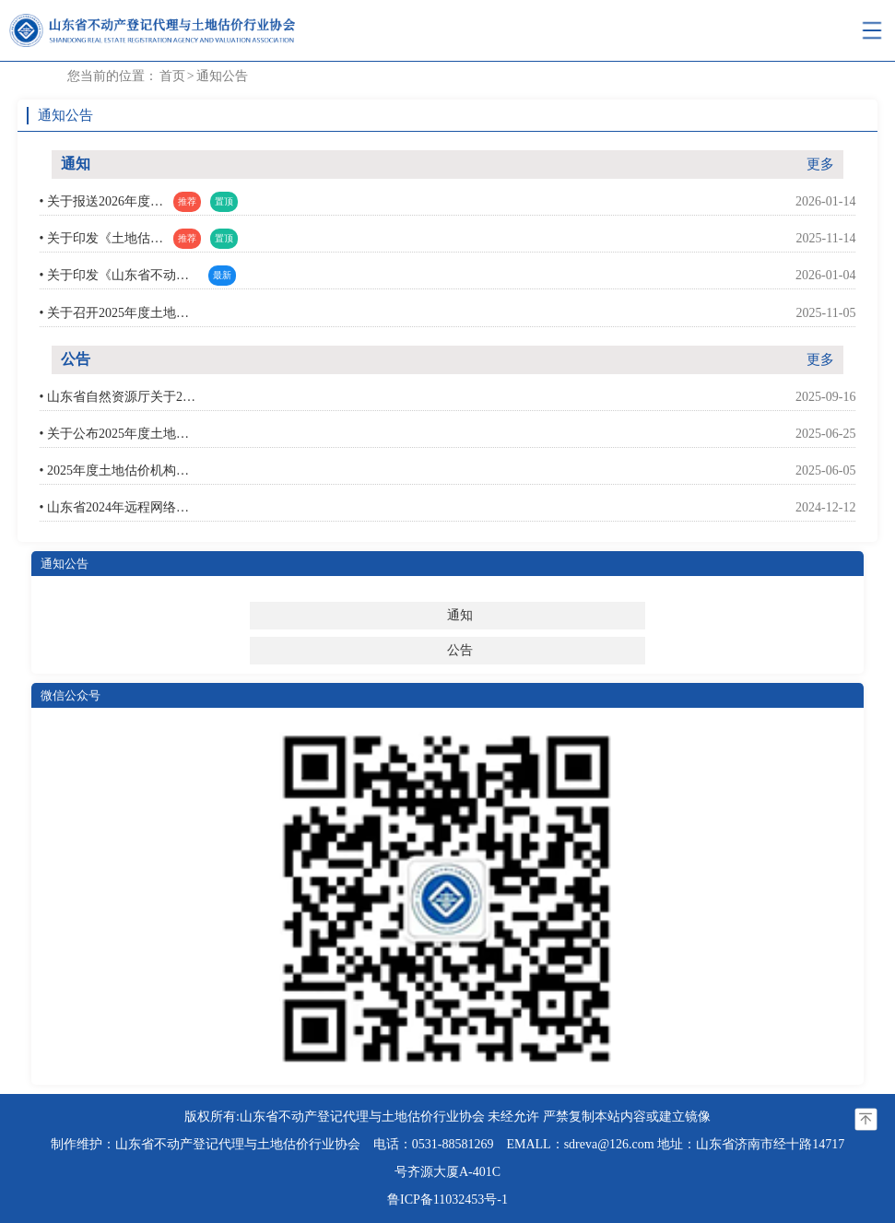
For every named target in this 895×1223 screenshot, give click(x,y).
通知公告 (222, 76)
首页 (172, 76)
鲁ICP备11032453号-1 (447, 1199)
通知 (460, 615)
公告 (460, 650)
